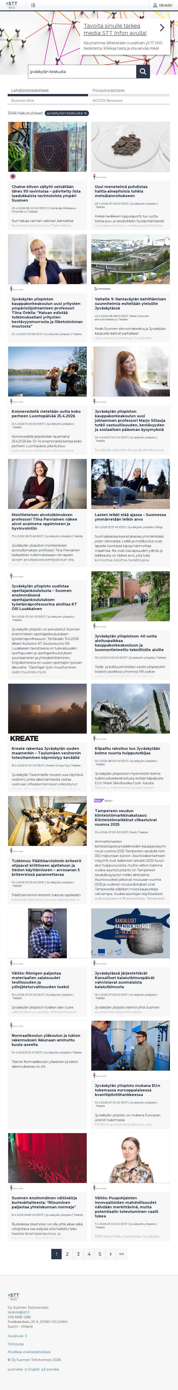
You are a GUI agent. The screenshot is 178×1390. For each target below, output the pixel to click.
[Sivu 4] (89, 1254)
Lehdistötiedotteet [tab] (30, 90)
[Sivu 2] (67, 1254)
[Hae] (82, 71)
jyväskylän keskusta (67, 113)
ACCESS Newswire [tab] (108, 101)
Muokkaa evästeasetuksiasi (29, 1352)
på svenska (50, 1369)
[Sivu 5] (99, 1254)
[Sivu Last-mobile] (121, 1254)
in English (32, 1369)
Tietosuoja (16, 1344)
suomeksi (15, 1369)
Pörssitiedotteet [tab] (109, 90)
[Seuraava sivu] (110, 1254)
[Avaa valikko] (34, 5)
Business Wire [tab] (22, 101)
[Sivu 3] (78, 1254)
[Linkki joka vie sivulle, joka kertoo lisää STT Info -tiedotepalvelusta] (125, 37)
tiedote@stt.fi (19, 1312)
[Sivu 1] (56, 1254)
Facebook (15, 1336)
